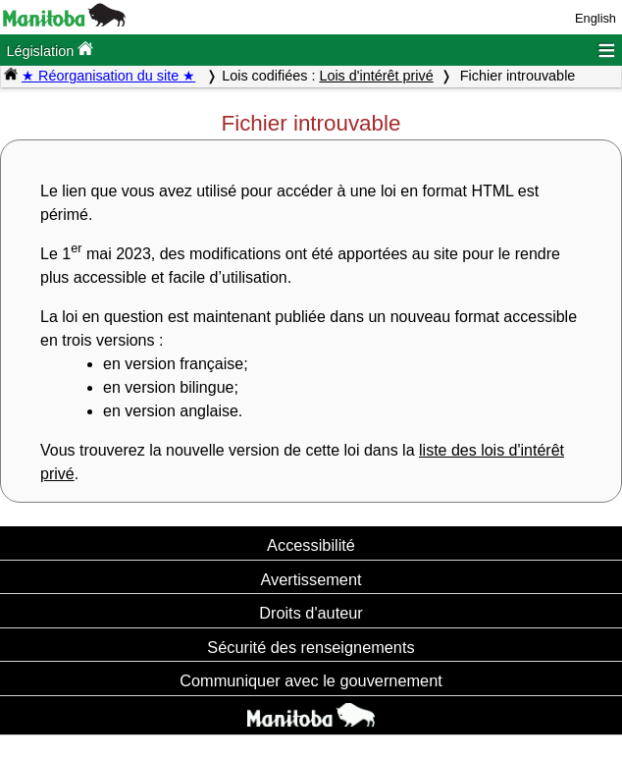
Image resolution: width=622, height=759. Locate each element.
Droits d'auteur (311, 613)
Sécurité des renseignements (310, 647)
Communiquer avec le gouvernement (310, 680)
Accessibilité (311, 545)
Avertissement (310, 579)
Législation (49, 49)
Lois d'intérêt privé (376, 75)
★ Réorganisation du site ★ (108, 75)
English (595, 18)
